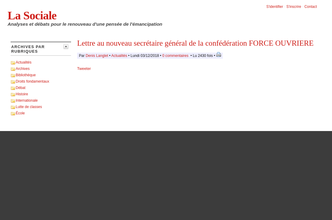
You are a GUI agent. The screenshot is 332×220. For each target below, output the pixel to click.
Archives (23, 69)
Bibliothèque (26, 75)
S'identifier (274, 7)
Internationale (27, 100)
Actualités (23, 62)
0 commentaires (176, 56)
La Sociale (32, 15)
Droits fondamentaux (32, 81)
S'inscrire (293, 7)
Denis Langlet (97, 56)
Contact (310, 7)
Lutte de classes (29, 107)
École (20, 113)
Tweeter (84, 68)
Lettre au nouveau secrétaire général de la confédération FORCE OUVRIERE (195, 43)
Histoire (22, 94)
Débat (20, 88)
